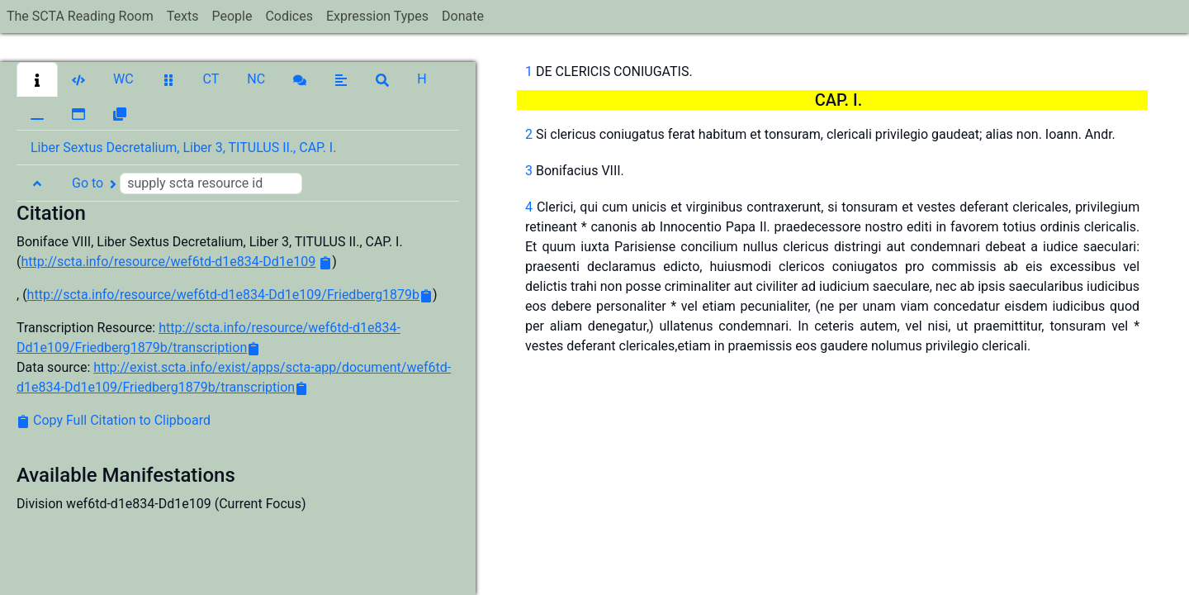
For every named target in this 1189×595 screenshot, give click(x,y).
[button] (37, 79)
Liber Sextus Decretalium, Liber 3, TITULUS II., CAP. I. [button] (183, 147)
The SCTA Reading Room (80, 16)
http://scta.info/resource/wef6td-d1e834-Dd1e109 (168, 261)
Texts (183, 16)
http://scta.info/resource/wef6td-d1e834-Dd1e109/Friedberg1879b (223, 294)
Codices (289, 16)
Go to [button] (187, 183)
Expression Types (377, 16)
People (231, 16)
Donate (463, 16)
